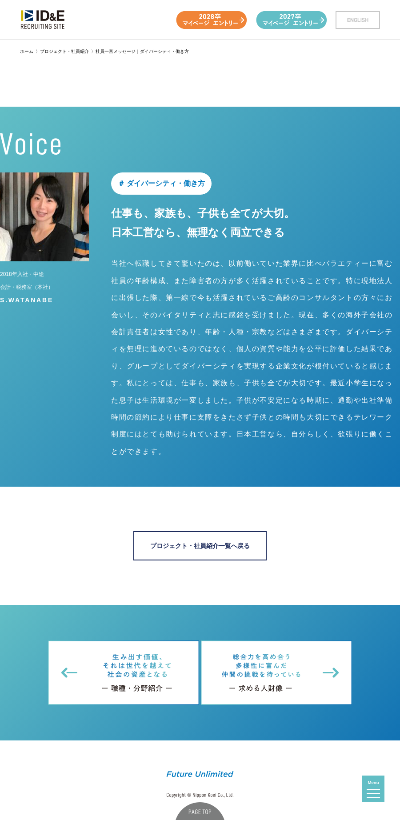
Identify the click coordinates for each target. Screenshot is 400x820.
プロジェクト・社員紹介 (64, 51)
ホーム (26, 51)
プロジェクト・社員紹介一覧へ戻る (200, 545)
